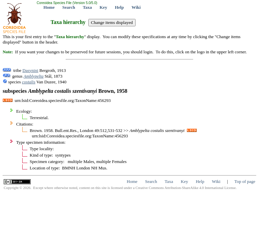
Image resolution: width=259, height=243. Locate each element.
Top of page (244, 181)
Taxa (87, 7)
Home (49, 7)
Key (103, 7)
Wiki (136, 7)
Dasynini (30, 70)
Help (119, 7)
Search (68, 7)
